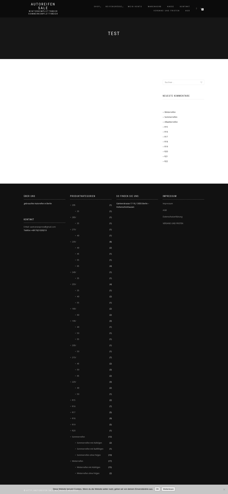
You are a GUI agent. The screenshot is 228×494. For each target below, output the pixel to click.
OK (157, 489)
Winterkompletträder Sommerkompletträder (43, 12)
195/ (74, 321)
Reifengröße (114, 7)
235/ (74, 241)
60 (78, 315)
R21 (166, 156)
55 (78, 260)
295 (73, 205)
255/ (74, 284)
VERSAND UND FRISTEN (173, 223)
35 (78, 211)
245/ (74, 272)
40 (78, 235)
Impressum (168, 203)
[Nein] (224, 489)
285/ (74, 217)
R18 (166, 141)
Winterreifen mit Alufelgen (88, 467)
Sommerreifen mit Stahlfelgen (90, 449)
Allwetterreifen (171, 122)
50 (78, 333)
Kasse (170, 7)
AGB (187, 11)
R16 (166, 131)
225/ (74, 382)
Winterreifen (170, 112)
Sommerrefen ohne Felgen (89, 455)
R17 (166, 136)
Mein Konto (135, 7)
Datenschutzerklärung (172, 216)
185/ (74, 308)
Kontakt (185, 7)
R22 (166, 161)
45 (78, 253)
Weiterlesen (168, 489)
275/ (74, 229)
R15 (166, 127)
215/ (74, 357)
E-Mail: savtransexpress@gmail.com (40, 226)
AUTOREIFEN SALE (43, 6)
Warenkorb (155, 7)
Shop (97, 7)
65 (78, 266)
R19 (166, 146)
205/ (74, 345)
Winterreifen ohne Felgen (88, 473)
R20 (166, 151)
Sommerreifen (171, 117)
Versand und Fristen (167, 11)
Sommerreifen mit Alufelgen (89, 442)
